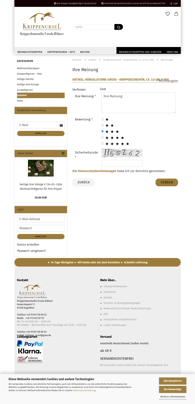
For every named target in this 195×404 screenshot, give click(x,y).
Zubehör (22, 96)
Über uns (172, 52)
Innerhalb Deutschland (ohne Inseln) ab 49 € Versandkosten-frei (133, 3)
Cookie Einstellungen (115, 325)
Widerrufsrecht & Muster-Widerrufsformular (127, 309)
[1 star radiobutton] (102, 120)
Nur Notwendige (172, 389)
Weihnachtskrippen (29, 52)
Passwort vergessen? (31, 251)
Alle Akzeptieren (173, 380)
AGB (106, 314)
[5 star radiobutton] (102, 144)
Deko (20, 101)
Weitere (85, 52)
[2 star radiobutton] (102, 126)
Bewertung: (83, 120)
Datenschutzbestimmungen (97, 172)
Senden (167, 183)
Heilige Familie (25, 79)
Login (174, 3)
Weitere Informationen (172, 396)
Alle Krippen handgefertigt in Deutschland (75, 3)
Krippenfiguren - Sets (61, 52)
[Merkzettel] (167, 14)
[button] (176, 14)
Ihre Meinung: (85, 97)
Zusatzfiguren (25, 90)
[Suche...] (118, 27)
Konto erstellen (28, 245)
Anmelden (40, 134)
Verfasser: (79, 90)
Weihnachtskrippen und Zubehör (140, 52)
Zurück (84, 183)
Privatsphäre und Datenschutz (120, 320)
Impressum (110, 292)
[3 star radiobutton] (102, 132)
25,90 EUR (41, 198)
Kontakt (108, 298)
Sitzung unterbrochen (115, 287)
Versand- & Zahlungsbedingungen (122, 303)
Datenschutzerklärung (84, 390)
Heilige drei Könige (28, 85)
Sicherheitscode (86, 153)
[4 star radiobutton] (102, 138)
